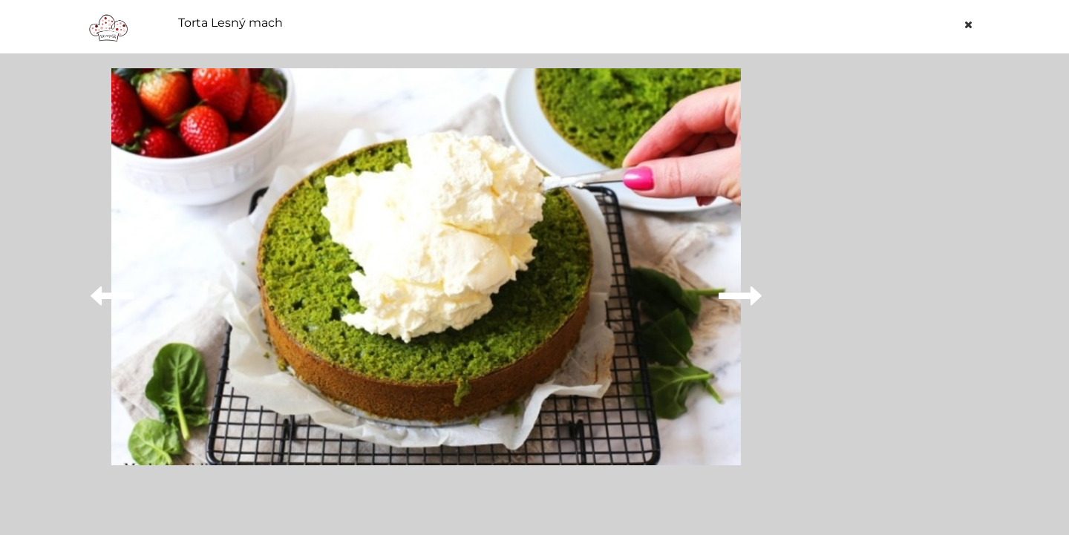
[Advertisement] (886, 290)
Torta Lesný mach (230, 23)
